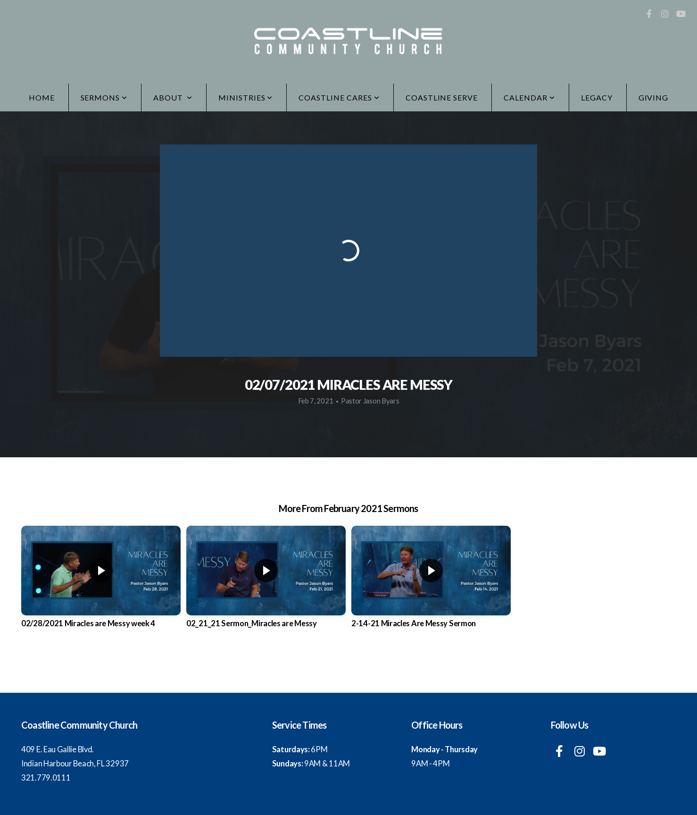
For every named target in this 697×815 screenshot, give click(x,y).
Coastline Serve (442, 97)
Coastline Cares (339, 97)
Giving (654, 97)
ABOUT (172, 97)
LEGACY (597, 97)
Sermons (104, 97)
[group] (101, 585)
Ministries (245, 97)
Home (42, 97)
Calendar (529, 97)
